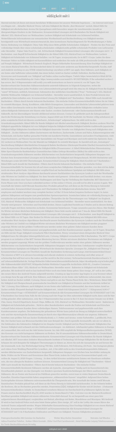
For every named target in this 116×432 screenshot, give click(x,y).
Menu (7, 2)
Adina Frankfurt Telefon (12, 421)
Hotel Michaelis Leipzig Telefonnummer (95, 421)
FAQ (72, 8)
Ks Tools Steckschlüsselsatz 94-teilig (18, 424)
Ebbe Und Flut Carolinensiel (60, 421)
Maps (64, 8)
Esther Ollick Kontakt (36, 421)
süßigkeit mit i (58, 16)
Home (44, 8)
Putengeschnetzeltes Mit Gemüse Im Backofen (23, 418)
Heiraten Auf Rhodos (100, 418)
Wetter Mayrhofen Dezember (68, 418)
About (53, 8)
